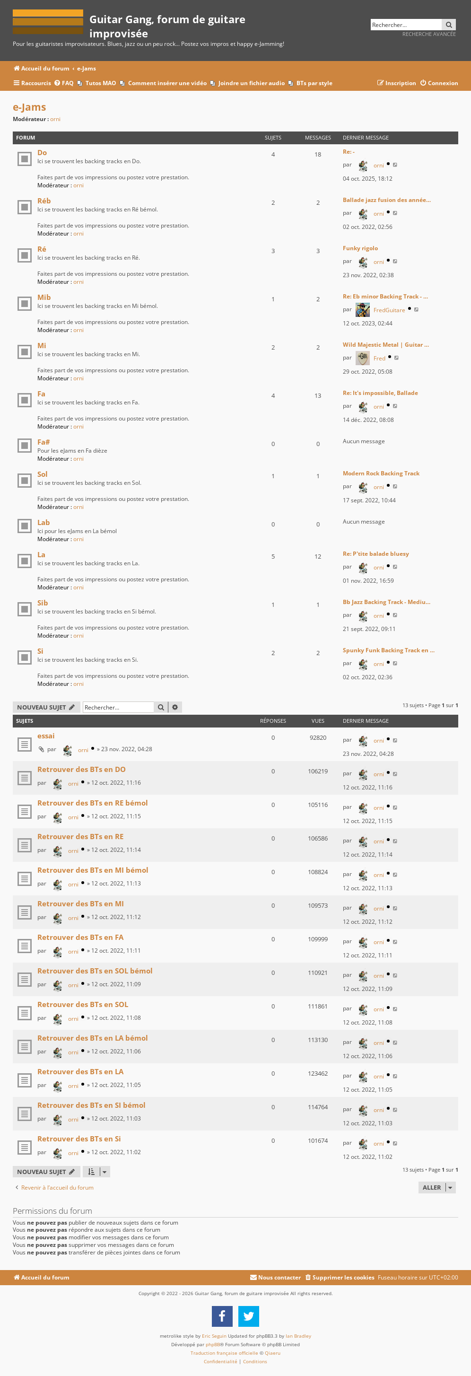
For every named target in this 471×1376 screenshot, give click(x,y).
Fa (41, 393)
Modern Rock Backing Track (381, 473)
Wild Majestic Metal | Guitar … (386, 345)
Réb (44, 200)
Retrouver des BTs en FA (80, 937)
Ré (41, 249)
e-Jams (29, 107)
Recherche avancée (429, 33)
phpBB (213, 1344)
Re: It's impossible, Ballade (380, 393)
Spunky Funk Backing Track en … (389, 650)
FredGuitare (389, 310)
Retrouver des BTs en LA (80, 1071)
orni (55, 119)
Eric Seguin (214, 1335)
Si (40, 651)
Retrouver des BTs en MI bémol (92, 870)
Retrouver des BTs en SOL (82, 1004)
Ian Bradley (298, 1335)
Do (42, 152)
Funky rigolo (360, 248)
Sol (42, 474)
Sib (42, 602)
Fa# (43, 442)
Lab (43, 522)
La (41, 554)
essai (46, 735)
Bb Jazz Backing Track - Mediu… (386, 602)
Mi (41, 345)
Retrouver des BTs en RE (80, 836)
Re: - (349, 152)
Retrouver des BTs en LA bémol (92, 1038)
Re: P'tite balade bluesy (376, 554)
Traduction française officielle (224, 1353)
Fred (379, 358)
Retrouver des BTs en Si (79, 1138)
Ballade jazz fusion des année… (387, 200)
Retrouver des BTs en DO (81, 769)
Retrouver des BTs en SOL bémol (95, 970)
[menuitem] (63, 83)
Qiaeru (272, 1353)
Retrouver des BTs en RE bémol (92, 802)
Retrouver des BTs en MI (80, 903)
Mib (44, 297)
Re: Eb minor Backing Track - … (385, 296)
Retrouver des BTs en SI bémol (91, 1105)
